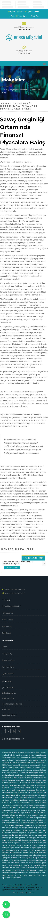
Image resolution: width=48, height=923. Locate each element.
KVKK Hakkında (8, 698)
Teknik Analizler (8, 660)
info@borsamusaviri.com (15, 589)
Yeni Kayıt (21, 16)
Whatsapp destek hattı (24, 51)
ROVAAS (31, 892)
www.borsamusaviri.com (14, 593)
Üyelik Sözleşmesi (9, 715)
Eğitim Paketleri (32, 11)
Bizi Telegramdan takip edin (13, 739)
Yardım (21, 892)
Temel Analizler (8, 667)
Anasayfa (5, 86)
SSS (14, 892)
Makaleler (15, 86)
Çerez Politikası (8, 687)
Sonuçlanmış (7, 653)
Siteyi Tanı (34, 16)
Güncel (4, 647)
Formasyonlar (7, 613)
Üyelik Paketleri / (16, 11)
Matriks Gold (7, 626)
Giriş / (12, 16)
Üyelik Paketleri (8, 673)
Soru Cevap (6, 633)
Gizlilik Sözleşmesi (9, 693)
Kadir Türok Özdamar (14, 162)
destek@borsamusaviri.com (24, 27)
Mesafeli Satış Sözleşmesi (12, 704)
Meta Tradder (7, 619)
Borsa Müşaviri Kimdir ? (11, 606)
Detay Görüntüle (12, 568)
